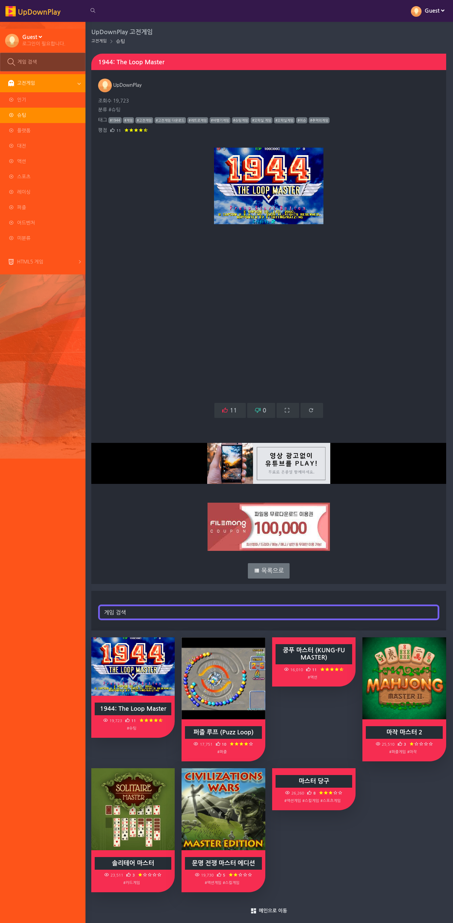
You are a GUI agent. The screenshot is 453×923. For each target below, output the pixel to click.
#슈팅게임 (241, 120)
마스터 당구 (314, 781)
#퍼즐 (223, 752)
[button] (44, 40)
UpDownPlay (121, 85)
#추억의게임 (320, 120)
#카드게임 (132, 883)
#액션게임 (213, 883)
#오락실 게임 (262, 120)
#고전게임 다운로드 (171, 120)
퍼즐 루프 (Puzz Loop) (224, 732)
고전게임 (100, 41)
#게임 (129, 120)
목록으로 (269, 571)
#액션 (313, 677)
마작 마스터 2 (404, 732)
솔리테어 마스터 (134, 863)
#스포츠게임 (331, 801)
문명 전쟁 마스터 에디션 (223, 863)
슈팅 (121, 41)
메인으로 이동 (269, 911)
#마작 (412, 752)
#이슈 (302, 120)
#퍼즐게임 (397, 752)
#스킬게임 (231, 883)
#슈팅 (115, 109)
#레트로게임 (199, 120)
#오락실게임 (285, 120)
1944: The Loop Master (134, 708)
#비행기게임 (221, 120)
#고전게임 (145, 120)
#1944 (116, 120)
